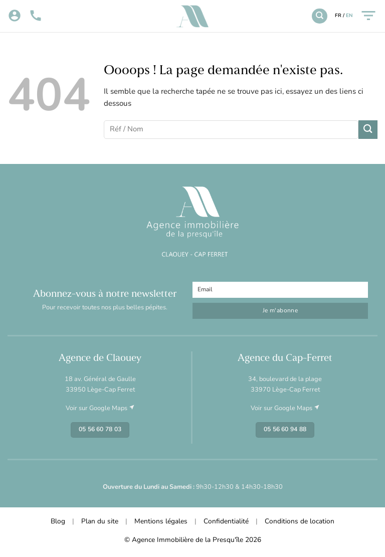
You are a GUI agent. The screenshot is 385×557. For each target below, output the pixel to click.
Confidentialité (226, 521)
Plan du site (99, 521)
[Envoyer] (367, 129)
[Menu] (368, 16)
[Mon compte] (15, 16)
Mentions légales (160, 521)
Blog (58, 521)
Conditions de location (299, 521)
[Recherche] (319, 16)
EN (349, 16)
